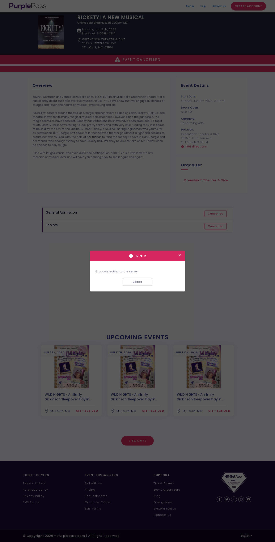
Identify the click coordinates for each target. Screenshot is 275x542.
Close (137, 282)
